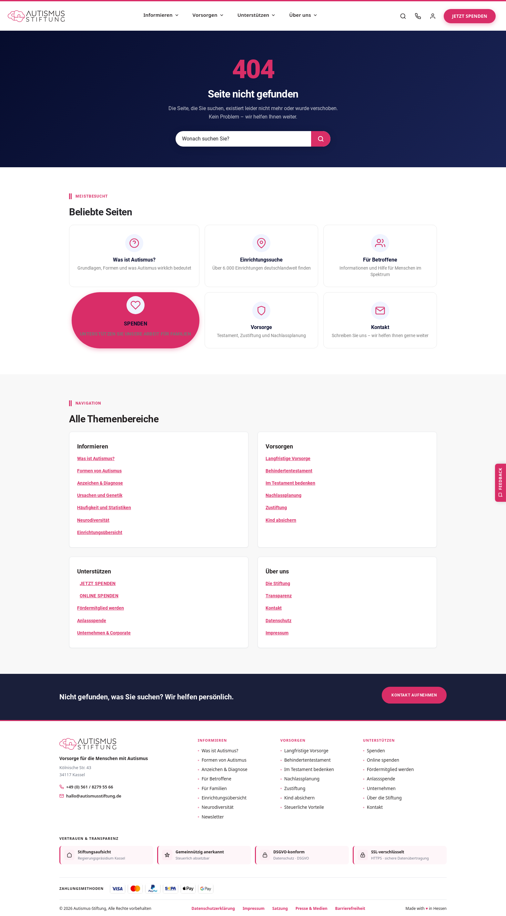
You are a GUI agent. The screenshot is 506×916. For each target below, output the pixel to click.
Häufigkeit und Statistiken (104, 507)
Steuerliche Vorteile (304, 806)
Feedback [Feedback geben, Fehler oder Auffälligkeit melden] (499, 484)
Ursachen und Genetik (99, 495)
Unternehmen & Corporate (104, 632)
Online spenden (99, 595)
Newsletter (213, 815)
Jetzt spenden (469, 16)
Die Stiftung (278, 583)
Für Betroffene (216, 778)
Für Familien (214, 787)
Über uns (303, 15)
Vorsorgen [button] (293, 739)
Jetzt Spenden (98, 583)
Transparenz (279, 595)
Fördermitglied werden (100, 608)
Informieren (161, 15)
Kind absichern (281, 520)
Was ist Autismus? (96, 458)
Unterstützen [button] (379, 739)
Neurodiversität (93, 520)
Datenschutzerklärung (213, 907)
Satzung (280, 907)
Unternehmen (381, 787)
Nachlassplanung (283, 495)
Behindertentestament (289, 470)
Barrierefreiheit (350, 907)
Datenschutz (278, 620)
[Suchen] (320, 139)
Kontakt (274, 608)
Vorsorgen (208, 15)
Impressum (277, 632)
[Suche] (403, 16)
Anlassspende (91, 620)
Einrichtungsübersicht (99, 532)
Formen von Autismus (99, 470)
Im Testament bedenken (290, 483)
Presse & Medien (312, 907)
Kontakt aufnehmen (414, 695)
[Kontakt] (417, 16)
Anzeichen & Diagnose (100, 483)
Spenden (376, 749)
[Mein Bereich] (432, 16)
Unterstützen (257, 15)
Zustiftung (276, 507)
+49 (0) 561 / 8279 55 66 (86, 786)
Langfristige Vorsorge (288, 458)
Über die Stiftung (384, 797)
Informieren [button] (212, 739)
